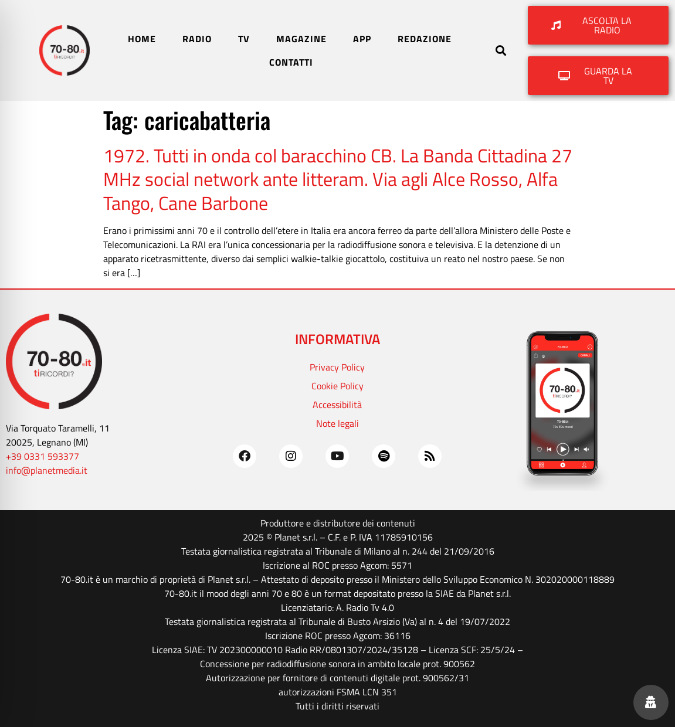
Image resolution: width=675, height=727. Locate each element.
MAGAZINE (301, 39)
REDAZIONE (425, 39)
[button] (500, 50)
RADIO (197, 39)
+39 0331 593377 (42, 456)
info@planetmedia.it (46, 470)
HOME (142, 39)
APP (362, 39)
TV (244, 39)
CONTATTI (291, 62)
